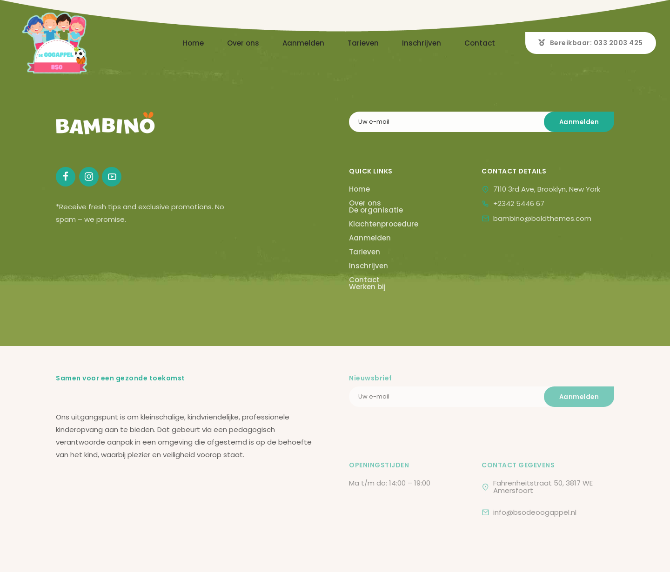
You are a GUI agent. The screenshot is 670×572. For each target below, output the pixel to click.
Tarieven (363, 43)
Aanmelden (303, 43)
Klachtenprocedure (383, 224)
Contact (479, 43)
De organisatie (376, 210)
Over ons (243, 43)
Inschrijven (421, 43)
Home (193, 43)
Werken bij (367, 287)
